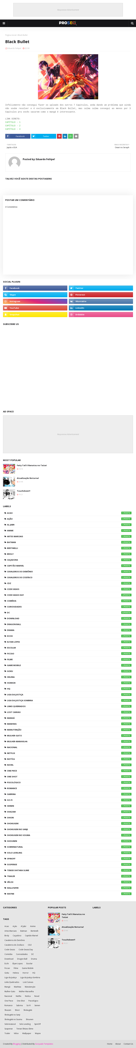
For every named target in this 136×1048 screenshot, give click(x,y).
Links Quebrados (69, 706)
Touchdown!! (23, 491)
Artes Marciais (69, 536)
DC (69, 612)
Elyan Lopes (69, 641)
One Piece (69, 770)
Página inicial (10, 35)
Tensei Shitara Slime (69, 870)
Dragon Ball (69, 624)
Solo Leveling (69, 852)
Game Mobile (69, 665)
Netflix (69, 753)
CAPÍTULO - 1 (12, 122)
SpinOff (69, 858)
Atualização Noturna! (28, 478)
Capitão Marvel (69, 565)
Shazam (69, 811)
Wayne (69, 893)
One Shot (69, 776)
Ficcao (69, 653)
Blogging (16, 1044)
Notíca (69, 759)
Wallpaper (69, 888)
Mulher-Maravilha (69, 741)
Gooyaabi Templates (44, 1044)
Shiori (69, 817)
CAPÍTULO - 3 (12, 129)
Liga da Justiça (69, 694)
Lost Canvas (69, 712)
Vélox (69, 882)
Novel (69, 765)
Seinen (69, 806)
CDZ (69, 583)
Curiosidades (69, 606)
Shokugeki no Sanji (69, 829)
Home (109, 1044)
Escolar (69, 647)
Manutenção (69, 729)
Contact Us (128, 1044)
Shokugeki (69, 823)
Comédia (69, 600)
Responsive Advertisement (68, 9)
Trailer (69, 876)
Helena (69, 677)
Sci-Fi (69, 800)
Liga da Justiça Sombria (69, 700)
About (118, 1044)
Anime (69, 530)
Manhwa (69, 723)
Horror (69, 682)
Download (69, 618)
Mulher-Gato (69, 735)
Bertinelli (69, 548)
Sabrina (69, 794)
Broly (69, 554)
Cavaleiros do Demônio (69, 571)
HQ (69, 688)
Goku (69, 671)
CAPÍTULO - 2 (12, 126)
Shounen (69, 841)
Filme (69, 659)
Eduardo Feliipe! (14, 48)
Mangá (69, 718)
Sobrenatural (69, 847)
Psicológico (69, 782)
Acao (69, 513)
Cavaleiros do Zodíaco (69, 577)
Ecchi (69, 636)
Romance (69, 788)
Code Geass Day (69, 595)
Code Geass (69, 589)
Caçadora (69, 559)
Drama (69, 630)
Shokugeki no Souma (69, 835)
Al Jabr (69, 524)
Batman (69, 542)
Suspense (69, 864)
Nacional (69, 747)
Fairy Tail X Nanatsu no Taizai (32, 465)
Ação (69, 518)
